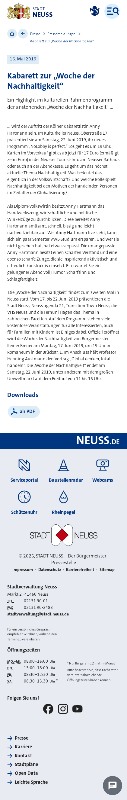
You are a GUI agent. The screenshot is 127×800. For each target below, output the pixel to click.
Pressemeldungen (61, 34)
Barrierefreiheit (80, 570)
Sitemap (107, 570)
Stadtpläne (26, 764)
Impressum (22, 570)
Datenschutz (49, 570)
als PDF (27, 411)
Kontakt (23, 756)
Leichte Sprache (31, 782)
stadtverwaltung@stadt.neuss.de (38, 614)
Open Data (26, 773)
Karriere (23, 747)
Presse (35, 34)
